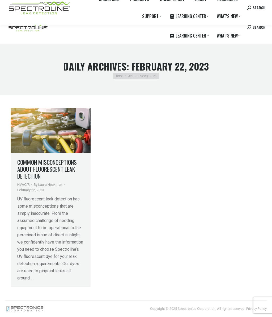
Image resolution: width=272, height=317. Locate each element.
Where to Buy (59, 5)
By (48, 185)
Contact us (224, 5)
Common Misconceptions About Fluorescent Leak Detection (47, 169)
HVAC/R (23, 185)
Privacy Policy (256, 309)
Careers (80, 5)
